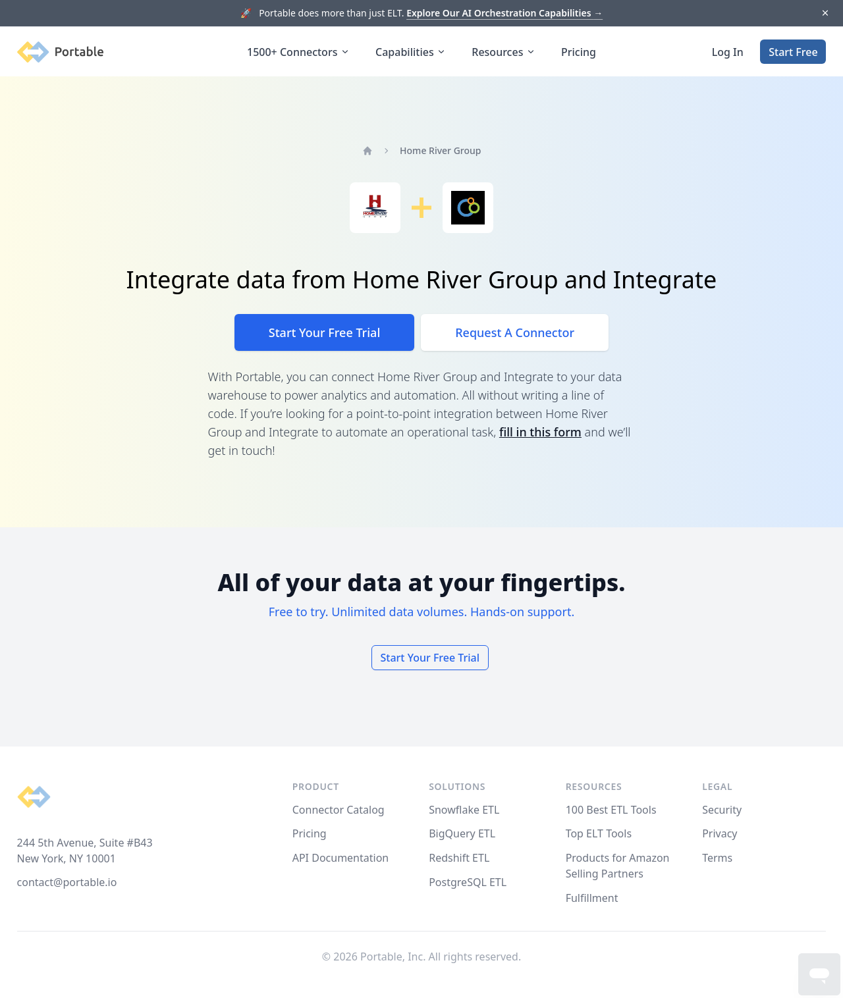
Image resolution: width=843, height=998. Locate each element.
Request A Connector (514, 332)
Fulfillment (592, 898)
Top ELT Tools (599, 833)
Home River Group (440, 150)
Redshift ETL (459, 858)
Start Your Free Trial (324, 332)
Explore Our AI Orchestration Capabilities (504, 13)
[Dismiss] (824, 13)
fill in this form (540, 432)
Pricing (578, 52)
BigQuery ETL (462, 833)
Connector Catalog (338, 809)
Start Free (793, 52)
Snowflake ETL (464, 809)
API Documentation (340, 858)
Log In (728, 52)
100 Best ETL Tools (611, 809)
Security (722, 809)
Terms (717, 858)
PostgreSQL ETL (467, 882)
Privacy (719, 833)
